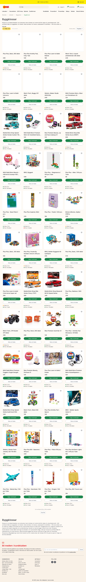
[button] (80, 7)
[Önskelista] (70, 7)
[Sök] (34, 7)
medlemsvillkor (72, 552)
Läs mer (4, 26)
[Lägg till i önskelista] (19, 34)
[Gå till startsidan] (6, 7)
